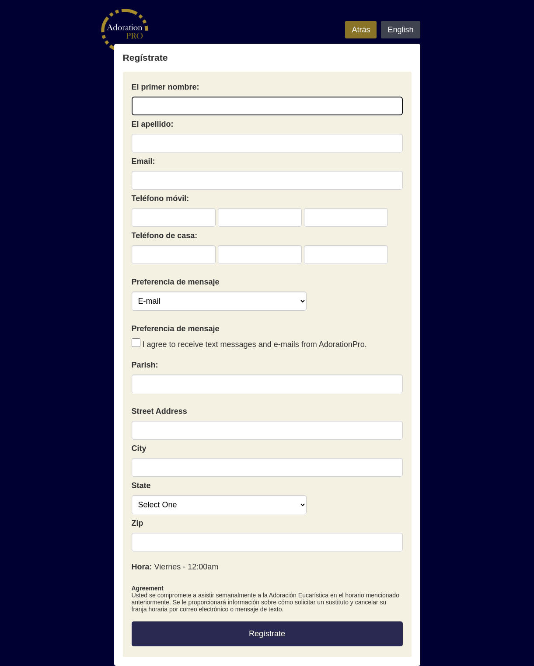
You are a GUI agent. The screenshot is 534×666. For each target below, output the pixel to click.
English (400, 29)
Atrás (361, 29)
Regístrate (267, 633)
